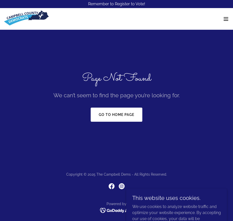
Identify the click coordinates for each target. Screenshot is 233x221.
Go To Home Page (116, 115)
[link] (26, 19)
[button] (226, 19)
